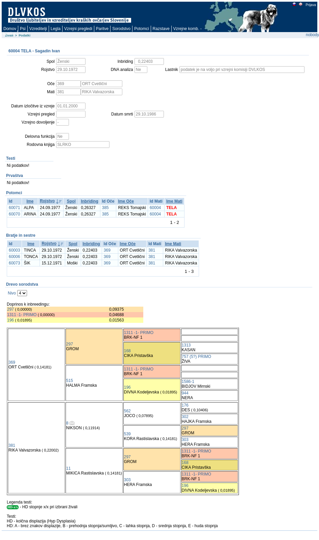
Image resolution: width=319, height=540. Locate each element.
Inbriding (89, 201)
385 (105, 207)
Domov (9, 28)
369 (107, 250)
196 (10, 320)
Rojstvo (47, 201)
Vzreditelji (38, 28)
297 (10, 309)
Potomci (141, 28)
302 (185, 416)
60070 (14, 214)
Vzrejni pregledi (78, 28)
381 (151, 250)
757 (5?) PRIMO (196, 356)
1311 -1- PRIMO (21, 314)
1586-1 (188, 381)
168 (127, 351)
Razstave (161, 28)
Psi (23, 28)
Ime (29, 201)
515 (69, 380)
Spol (71, 201)
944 (185, 393)
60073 (14, 263)
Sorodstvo (121, 28)
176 (185, 405)
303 (185, 439)
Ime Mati (174, 201)
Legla (55, 28)
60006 (14, 256)
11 (68, 468)
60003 (14, 250)
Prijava (310, 5)
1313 (186, 345)
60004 (155, 207)
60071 (14, 207)
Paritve (102, 28)
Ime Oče (126, 201)
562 (127, 411)
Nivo (12, 293)
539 (127, 434)
